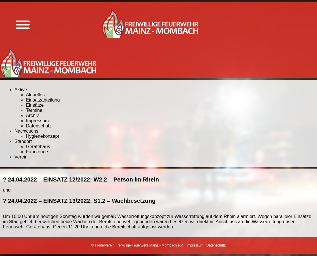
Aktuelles (35, 94)
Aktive (20, 89)
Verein (20, 156)
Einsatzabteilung (43, 100)
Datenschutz (39, 125)
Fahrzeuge (37, 151)
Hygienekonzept (42, 136)
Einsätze (35, 105)
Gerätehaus (38, 146)
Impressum (37, 120)
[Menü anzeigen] (23, 25)
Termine (34, 110)
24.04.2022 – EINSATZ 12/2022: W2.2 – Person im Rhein (83, 179)
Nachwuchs (26, 131)
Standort (23, 141)
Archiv (32, 115)
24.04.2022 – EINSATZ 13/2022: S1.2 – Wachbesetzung (81, 201)
